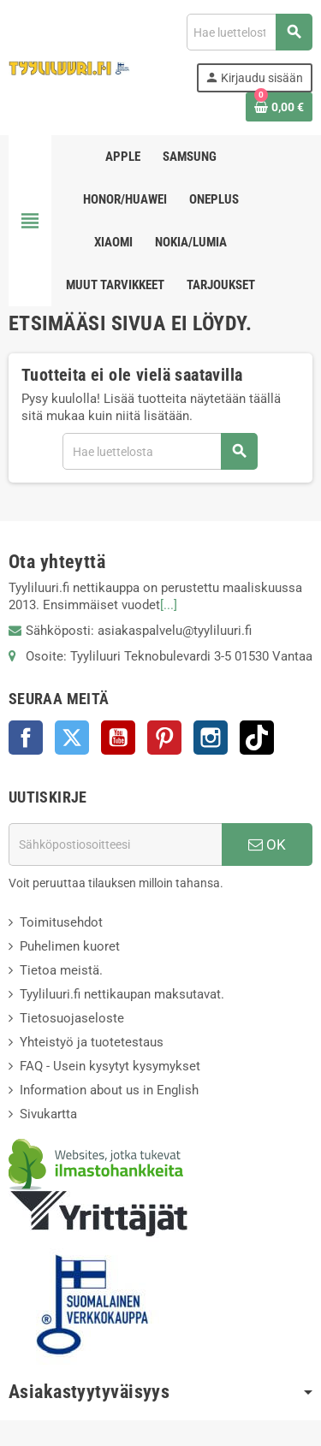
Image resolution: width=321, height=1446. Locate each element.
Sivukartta (48, 1114)
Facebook (26, 737)
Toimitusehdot (61, 922)
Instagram (210, 737)
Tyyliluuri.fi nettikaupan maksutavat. (122, 994)
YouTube (118, 737)
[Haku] (249, 32)
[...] (168, 605)
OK (267, 844)
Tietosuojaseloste (72, 1018)
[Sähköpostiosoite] (115, 844)
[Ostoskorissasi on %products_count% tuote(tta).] (279, 106)
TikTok (257, 737)
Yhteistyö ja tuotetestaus (91, 1042)
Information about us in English (109, 1090)
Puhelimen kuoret (70, 946)
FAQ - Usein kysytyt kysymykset (110, 1066)
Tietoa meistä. (61, 970)
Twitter (72, 737)
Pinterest (164, 737)
